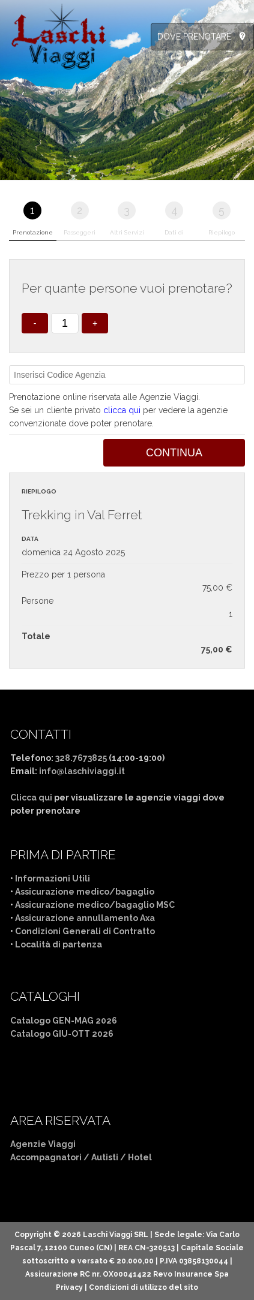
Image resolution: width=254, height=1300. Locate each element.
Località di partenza (58, 944)
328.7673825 (81, 758)
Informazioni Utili (52, 878)
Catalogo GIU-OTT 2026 (61, 1034)
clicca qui (122, 410)
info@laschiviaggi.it (82, 771)
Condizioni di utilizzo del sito (143, 1287)
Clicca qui (31, 797)
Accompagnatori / (50, 1157)
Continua (174, 453)
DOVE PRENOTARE (194, 36)
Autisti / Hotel (121, 1157)
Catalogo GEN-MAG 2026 (63, 1020)
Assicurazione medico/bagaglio (84, 891)
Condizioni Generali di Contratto (85, 931)
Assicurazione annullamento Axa (85, 918)
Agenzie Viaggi (43, 1144)
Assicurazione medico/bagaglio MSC (95, 905)
